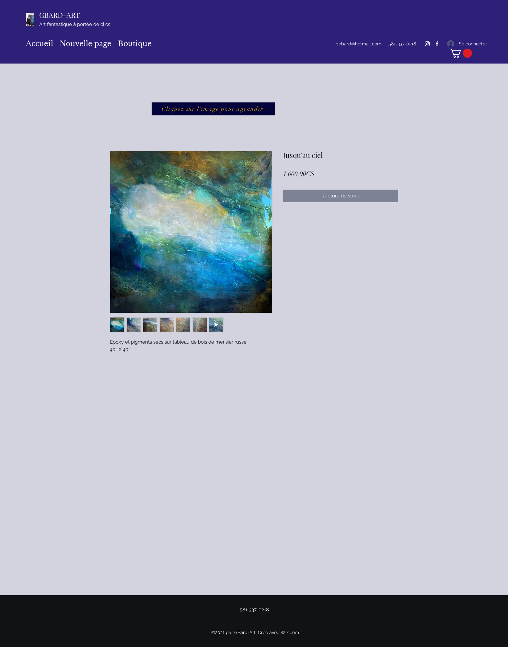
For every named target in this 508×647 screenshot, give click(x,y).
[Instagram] (427, 44)
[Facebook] (437, 44)
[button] (461, 53)
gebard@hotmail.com (358, 43)
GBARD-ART (59, 15)
